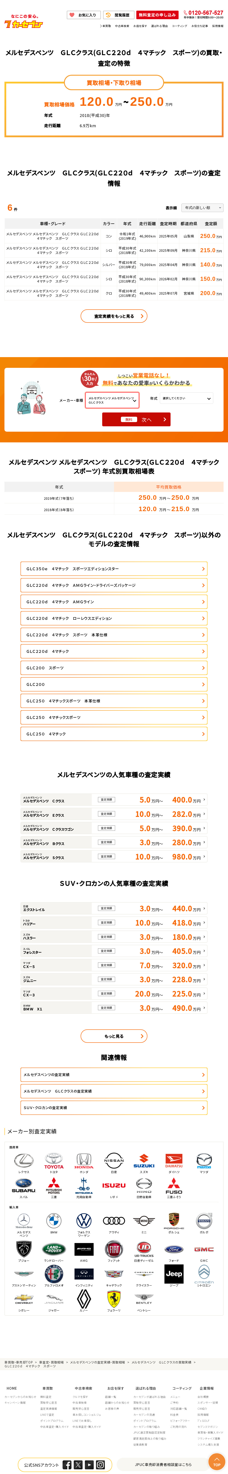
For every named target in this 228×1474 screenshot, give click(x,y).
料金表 (177, 1315)
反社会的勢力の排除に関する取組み (199, 1459)
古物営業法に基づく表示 (153, 1459)
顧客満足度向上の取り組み (152, 1339)
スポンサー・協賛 (207, 1303)
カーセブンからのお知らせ (20, 1297)
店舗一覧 (112, 1297)
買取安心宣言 (49, 1303)
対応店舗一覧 (181, 1309)
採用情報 (217, 26)
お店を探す (140, 26)
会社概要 (203, 1297)
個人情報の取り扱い (85, 1459)
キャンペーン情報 (15, 1303)
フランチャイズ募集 (208, 1339)
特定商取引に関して (117, 1459)
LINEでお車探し (83, 1320)
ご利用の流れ (181, 1326)
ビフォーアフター (183, 1320)
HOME (9, 1289)
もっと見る (114, 956)
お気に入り (87, 15)
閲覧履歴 (122, 15)
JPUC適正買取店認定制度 (152, 1333)
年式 (154, 398)
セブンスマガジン (207, 1326)
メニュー (178, 1297)
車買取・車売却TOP (18, 1266)
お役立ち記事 (199, 26)
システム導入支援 (208, 1345)
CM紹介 (202, 1309)
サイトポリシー (51, 1465)
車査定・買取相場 (51, 1266)
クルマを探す (82, 1297)
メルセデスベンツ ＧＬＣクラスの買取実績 (161, 1266)
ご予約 (177, 1303)
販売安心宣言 (82, 1309)
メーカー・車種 (71, 400)
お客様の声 (114, 1309)
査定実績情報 (49, 1309)
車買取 (106, 26)
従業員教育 (143, 1345)
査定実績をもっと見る (114, 316)
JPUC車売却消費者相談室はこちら (163, 1364)
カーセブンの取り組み (149, 1326)
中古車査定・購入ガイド (55, 1326)
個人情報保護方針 (54, 1459)
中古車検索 (122, 26)
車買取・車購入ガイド (210, 1333)
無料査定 (46, 1297)
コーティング (179, 26)
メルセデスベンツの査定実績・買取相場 (97, 1266)
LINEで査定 (48, 1315)
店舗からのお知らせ (119, 1303)
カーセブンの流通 (146, 1315)
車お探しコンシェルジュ (88, 1315)
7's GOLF (203, 1320)
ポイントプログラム (52, 1320)
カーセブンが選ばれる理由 (152, 1297)
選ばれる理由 (159, 26)
